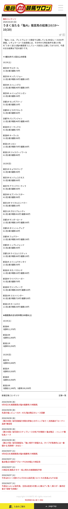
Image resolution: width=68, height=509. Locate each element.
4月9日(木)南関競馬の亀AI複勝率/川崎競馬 (20, 404)
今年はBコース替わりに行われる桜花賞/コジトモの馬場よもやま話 (30, 477)
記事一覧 (62, 395)
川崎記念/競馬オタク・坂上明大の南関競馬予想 (22, 469)
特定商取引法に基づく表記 (34, 500)
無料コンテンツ (9, 19)
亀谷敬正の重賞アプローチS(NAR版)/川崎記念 (21, 461)
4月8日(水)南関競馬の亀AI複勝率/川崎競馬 (20, 453)
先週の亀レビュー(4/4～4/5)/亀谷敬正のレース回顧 (23, 412)
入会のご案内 (17, 506)
